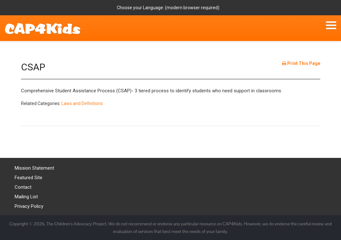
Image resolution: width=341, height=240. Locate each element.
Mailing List (26, 197)
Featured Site (28, 177)
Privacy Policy (29, 206)
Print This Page (301, 63)
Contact (23, 187)
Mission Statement (34, 168)
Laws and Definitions (82, 103)
